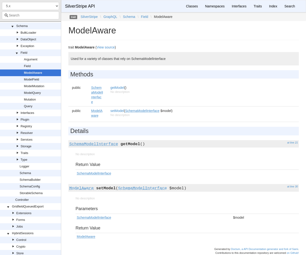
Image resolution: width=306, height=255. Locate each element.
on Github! (293, 252)
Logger (24, 166)
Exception (27, 46)
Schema (22, 26)
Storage (26, 146)
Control (21, 240)
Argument (30, 59)
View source (106, 47)
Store (20, 253)
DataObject (28, 39)
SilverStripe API (80, 6)
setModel (117, 111)
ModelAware (33, 72)
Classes (192, 6)
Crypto (20, 246)
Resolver (27, 133)
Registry (26, 126)
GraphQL (110, 17)
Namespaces (215, 6)
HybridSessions (22, 233)
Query (28, 106)
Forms (20, 220)
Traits (24, 153)
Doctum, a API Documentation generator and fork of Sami (264, 249)
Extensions (24, 213)
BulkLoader (28, 32)
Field (24, 52)
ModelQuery (32, 93)
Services (27, 139)
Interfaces (27, 113)
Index (273, 6)
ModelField (31, 79)
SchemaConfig (30, 186)
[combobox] (30, 15)
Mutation (30, 99)
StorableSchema (31, 193)
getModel (117, 88)
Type (24, 159)
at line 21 (292, 142)
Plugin (25, 119)
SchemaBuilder (30, 179)
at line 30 (292, 186)
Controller (22, 200)
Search (289, 6)
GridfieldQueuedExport (28, 206)
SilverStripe (89, 17)
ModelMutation (34, 86)
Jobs (19, 226)
